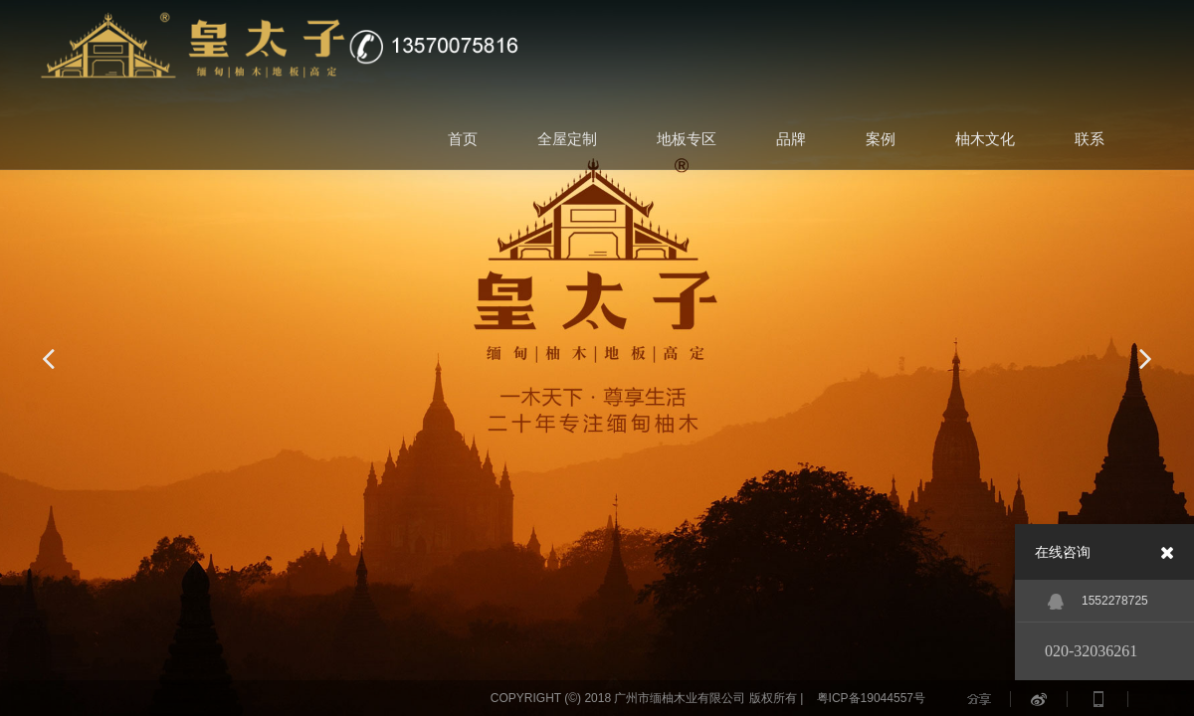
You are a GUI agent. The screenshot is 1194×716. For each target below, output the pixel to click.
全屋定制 (567, 138)
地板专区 (686, 138)
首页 (463, 138)
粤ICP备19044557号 (871, 698)
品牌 (791, 138)
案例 (881, 138)
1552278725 (1098, 602)
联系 (1089, 138)
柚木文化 (985, 138)
